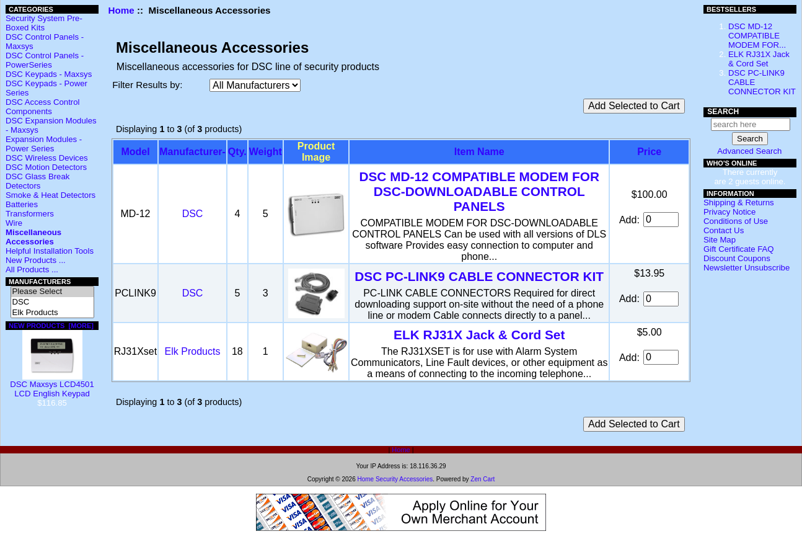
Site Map (719, 239)
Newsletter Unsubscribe (746, 267)
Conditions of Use (735, 221)
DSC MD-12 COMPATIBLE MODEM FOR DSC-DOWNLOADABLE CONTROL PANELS (479, 191)
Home (121, 10)
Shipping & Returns (738, 202)
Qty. (237, 151)
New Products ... (36, 260)
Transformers (30, 213)
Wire (14, 223)
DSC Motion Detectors (46, 167)
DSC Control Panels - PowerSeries (45, 60)
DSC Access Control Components (42, 106)
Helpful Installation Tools (50, 251)
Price (649, 151)
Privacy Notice (729, 211)
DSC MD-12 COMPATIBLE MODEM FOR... (757, 36)
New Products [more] (51, 325)
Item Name (479, 151)
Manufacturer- (192, 151)
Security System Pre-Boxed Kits (44, 23)
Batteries (22, 204)
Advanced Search (749, 151)
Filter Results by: (147, 84)
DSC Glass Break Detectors (37, 181)
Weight (265, 151)
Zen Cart (482, 479)
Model (135, 151)
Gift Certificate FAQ (738, 249)
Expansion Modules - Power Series (44, 144)
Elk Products (52, 313)
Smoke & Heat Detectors (50, 195)
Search (723, 111)
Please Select (52, 292)
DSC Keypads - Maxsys (49, 74)
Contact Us (723, 230)
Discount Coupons (736, 258)
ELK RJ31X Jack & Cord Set (479, 334)
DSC (52, 302)
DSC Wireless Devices (47, 158)
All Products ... (32, 269)
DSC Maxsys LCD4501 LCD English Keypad (52, 385)
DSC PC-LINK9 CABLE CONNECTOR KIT (479, 276)
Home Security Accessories (395, 479)
